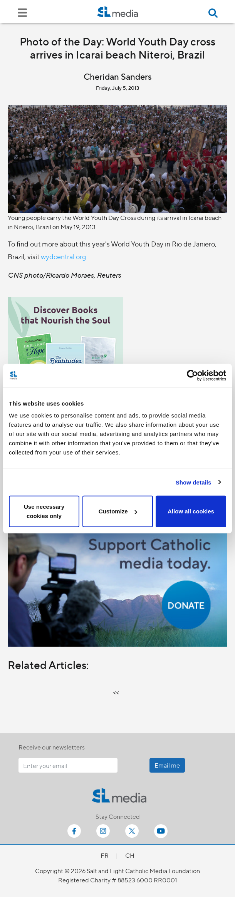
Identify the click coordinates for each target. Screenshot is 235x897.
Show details (194, 482)
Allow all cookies (191, 511)
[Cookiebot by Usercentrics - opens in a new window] (192, 375)
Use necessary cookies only (44, 511)
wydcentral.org (63, 256)
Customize (118, 511)
